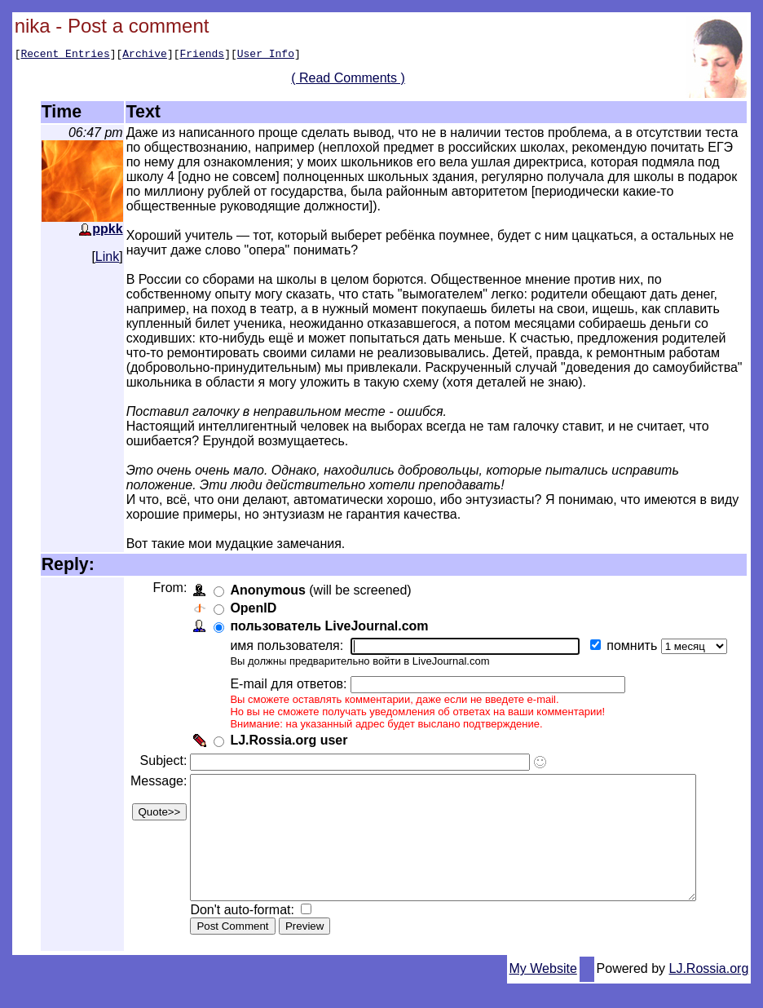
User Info (265, 55)
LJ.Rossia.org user (287, 740)
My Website (543, 993)
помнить (632, 645)
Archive (144, 55)
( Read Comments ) (355, 80)
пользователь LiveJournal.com (327, 626)
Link (107, 256)
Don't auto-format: (242, 934)
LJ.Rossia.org (709, 993)
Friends (202, 55)
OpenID (251, 608)
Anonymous (265, 590)
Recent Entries (64, 55)
